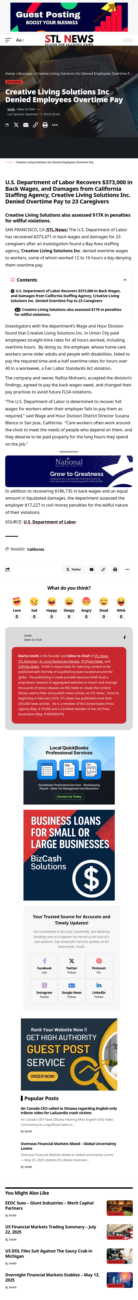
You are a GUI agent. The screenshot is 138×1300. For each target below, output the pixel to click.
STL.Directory (28, 661)
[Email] (25, 124)
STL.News (57, 230)
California (35, 549)
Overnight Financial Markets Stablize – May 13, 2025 (52, 1277)
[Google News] (72, 991)
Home (10, 73)
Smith (11, 109)
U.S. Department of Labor (49, 522)
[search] (114, 40)
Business (25, 73)
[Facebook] (124, 638)
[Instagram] (44, 991)
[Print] (45, 124)
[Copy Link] (35, 124)
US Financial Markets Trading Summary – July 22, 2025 (50, 1229)
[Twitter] (72, 966)
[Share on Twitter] (16, 124)
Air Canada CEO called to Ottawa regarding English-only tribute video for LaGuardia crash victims (69, 1110)
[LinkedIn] (99, 991)
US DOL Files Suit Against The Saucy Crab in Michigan (48, 1253)
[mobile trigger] (9, 40)
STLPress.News (92, 661)
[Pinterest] (99, 966)
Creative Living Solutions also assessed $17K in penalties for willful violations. (68, 312)
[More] (54, 124)
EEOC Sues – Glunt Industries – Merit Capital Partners (49, 1205)
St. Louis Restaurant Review (59, 661)
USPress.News (28, 666)
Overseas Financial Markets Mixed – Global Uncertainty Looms (68, 1146)
